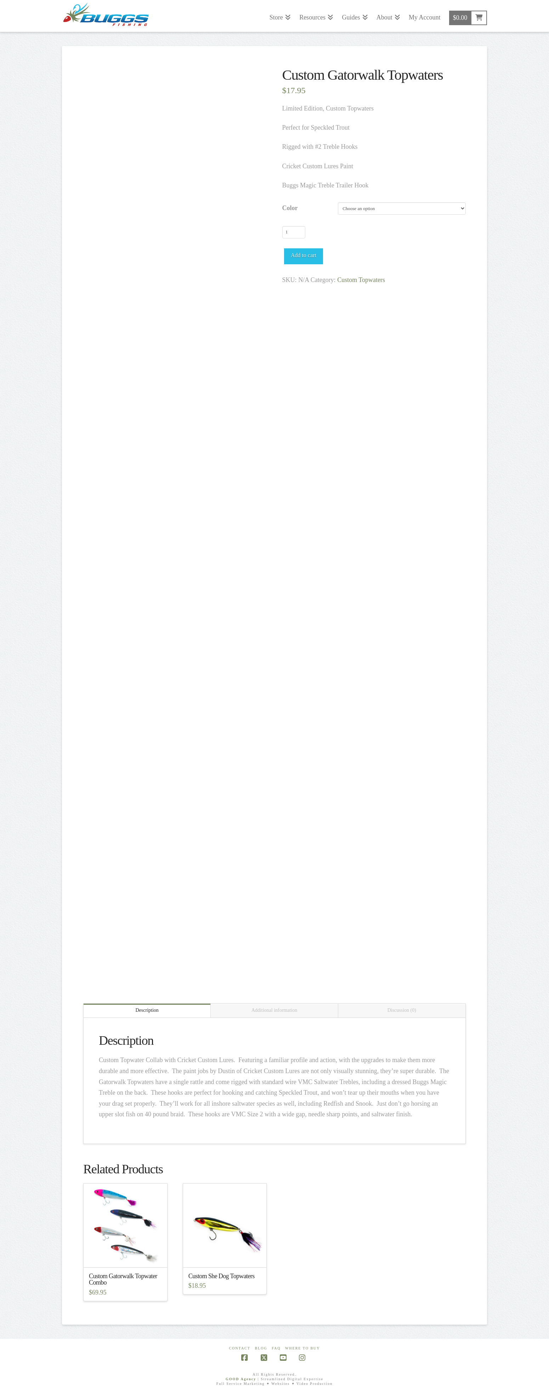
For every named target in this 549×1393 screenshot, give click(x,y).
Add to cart (303, 255)
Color (290, 208)
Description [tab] (147, 1010)
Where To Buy (302, 1348)
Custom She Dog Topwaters (221, 1276)
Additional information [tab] (274, 1010)
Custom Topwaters (361, 279)
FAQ (276, 1348)
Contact (239, 1348)
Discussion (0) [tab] (401, 1010)
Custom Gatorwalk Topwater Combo (123, 1279)
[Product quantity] (293, 232)
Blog (261, 1348)
